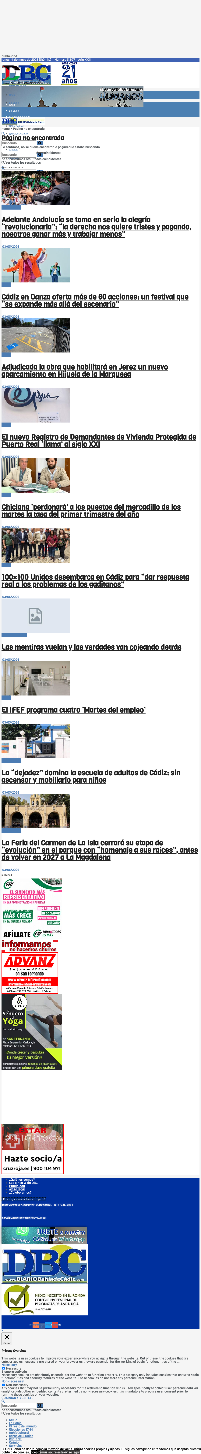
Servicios (16, 1446)
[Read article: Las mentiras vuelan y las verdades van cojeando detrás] (100, 615)
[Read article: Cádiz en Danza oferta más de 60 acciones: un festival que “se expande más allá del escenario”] (100, 265)
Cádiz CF (15, 1439)
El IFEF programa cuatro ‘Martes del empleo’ (74, 710)
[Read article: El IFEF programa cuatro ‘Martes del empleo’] (100, 678)
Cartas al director (14, 635)
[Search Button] (3, 133)
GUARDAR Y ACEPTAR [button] (18, 1398)
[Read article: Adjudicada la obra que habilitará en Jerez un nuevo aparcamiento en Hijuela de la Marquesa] (100, 335)
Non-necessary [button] (13, 1381)
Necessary (13, 1368)
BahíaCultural (19, 1433)
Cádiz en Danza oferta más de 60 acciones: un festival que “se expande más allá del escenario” (95, 300)
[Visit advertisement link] (72, 106)
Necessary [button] (9, 1365)
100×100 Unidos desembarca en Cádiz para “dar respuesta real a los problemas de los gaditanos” (95, 580)
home (6, 129)
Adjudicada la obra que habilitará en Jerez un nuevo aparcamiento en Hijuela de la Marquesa (85, 370)
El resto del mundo (19, 110)
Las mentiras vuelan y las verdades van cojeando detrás (91, 647)
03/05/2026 (10, 246)
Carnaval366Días (18, 134)
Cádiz (12, 95)
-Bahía (6, 284)
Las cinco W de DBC (23, 1183)
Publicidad (17, 1186)
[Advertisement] (100, 28)
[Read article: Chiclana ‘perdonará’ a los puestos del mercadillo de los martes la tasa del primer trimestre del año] (100, 475)
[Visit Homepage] (41, 84)
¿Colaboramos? (20, 1192)
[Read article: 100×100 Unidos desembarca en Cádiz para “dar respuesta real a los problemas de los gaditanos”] (100, 545)
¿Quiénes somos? (22, 1179)
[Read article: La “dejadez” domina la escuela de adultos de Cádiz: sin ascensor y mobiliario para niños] (100, 741)
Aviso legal (17, 1189)
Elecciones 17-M (21, 1429)
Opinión (14, 1442)
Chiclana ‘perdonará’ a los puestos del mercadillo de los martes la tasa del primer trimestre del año (91, 510)
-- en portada (11, 207)
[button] (24, 1199)
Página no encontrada (29, 129)
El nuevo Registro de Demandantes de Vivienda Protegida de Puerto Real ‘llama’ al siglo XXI (99, 440)
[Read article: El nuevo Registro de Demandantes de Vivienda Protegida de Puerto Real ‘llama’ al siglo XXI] (100, 405)
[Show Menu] (3, 112)
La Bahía (14, 110)
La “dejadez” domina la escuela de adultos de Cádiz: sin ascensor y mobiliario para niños (91, 776)
